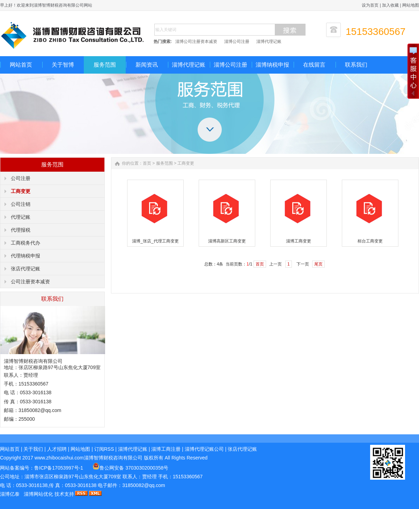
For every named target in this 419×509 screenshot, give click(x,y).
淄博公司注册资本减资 (196, 41)
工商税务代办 (25, 243)
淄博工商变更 (298, 241)
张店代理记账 (25, 268)
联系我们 (356, 65)
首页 (147, 163)
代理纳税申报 (25, 256)
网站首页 (21, 65)
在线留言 (314, 65)
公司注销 (20, 204)
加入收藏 (390, 5)
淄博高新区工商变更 (227, 241)
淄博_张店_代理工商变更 (155, 241)
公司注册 (20, 178)
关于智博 (63, 65)
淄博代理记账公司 (204, 449)
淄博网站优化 (38, 494)
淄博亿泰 (10, 494)
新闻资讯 (146, 65)
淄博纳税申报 (272, 65)
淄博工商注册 (166, 449)
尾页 (318, 264)
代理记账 (20, 217)
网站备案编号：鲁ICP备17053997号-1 (42, 468)
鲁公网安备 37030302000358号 (130, 468)
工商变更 (20, 191)
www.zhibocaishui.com (59, 458)
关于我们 (33, 449)
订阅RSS (104, 449)
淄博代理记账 (268, 41)
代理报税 (20, 230)
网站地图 (410, 5)
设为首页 (370, 5)
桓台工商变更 (370, 241)
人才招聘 (57, 449)
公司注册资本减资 (30, 281)
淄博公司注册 (236, 41)
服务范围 (105, 65)
